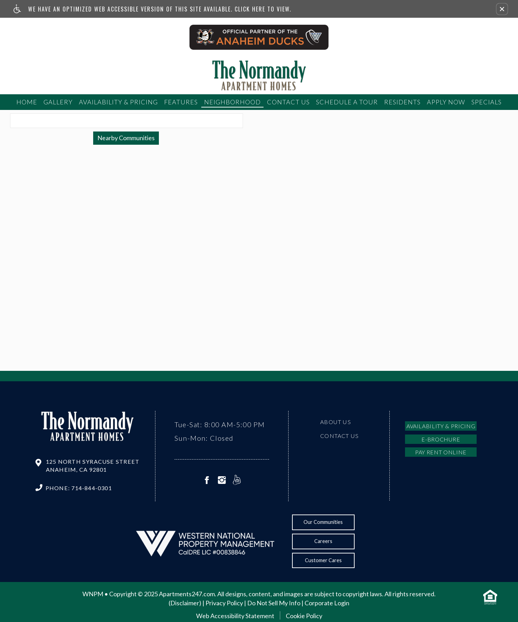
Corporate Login (327, 603)
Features (181, 102)
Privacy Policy (224, 603)
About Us (335, 421)
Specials (486, 102)
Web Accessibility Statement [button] (235, 616)
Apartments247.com (187, 594)
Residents (402, 102)
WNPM (92, 594)
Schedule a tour (347, 102)
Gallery (58, 102)
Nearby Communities (126, 138)
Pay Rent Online (441, 452)
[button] (502, 9)
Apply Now (446, 102)
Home (26, 102)
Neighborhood (232, 102)
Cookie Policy (304, 616)
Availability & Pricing (118, 102)
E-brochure (440, 439)
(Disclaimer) (185, 603)
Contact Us (288, 102)
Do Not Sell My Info (273, 603)
